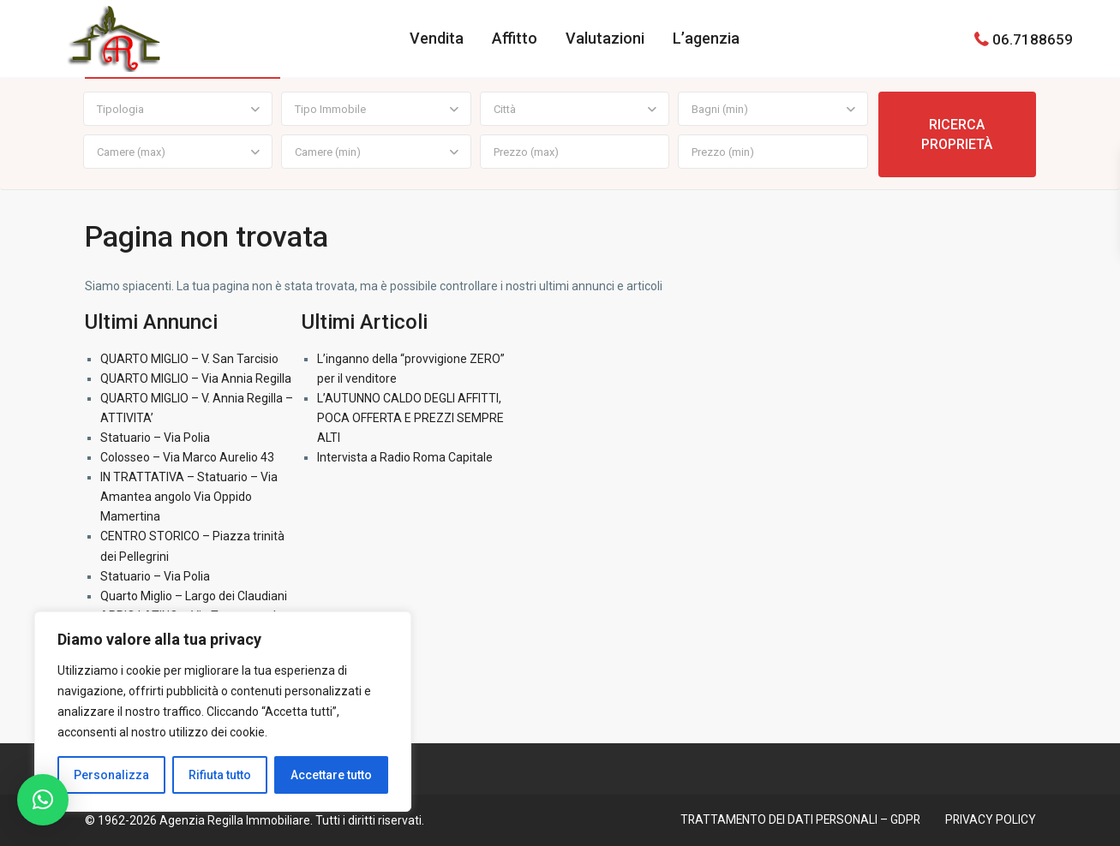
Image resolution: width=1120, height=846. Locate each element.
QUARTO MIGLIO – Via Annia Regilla (195, 378)
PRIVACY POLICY (990, 819)
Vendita (437, 38)
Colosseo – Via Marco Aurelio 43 (187, 457)
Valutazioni (605, 38)
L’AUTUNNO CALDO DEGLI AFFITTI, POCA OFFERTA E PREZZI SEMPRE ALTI (410, 417)
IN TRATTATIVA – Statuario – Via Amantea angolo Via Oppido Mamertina (189, 496)
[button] (43, 799)
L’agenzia (706, 38)
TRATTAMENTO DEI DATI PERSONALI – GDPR (796, 819)
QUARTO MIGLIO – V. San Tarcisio (189, 359)
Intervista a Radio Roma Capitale (405, 457)
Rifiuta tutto (220, 775)
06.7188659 (1032, 38)
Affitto (514, 38)
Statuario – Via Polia (155, 437)
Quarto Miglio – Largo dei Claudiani (193, 596)
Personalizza (111, 775)
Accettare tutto (331, 775)
